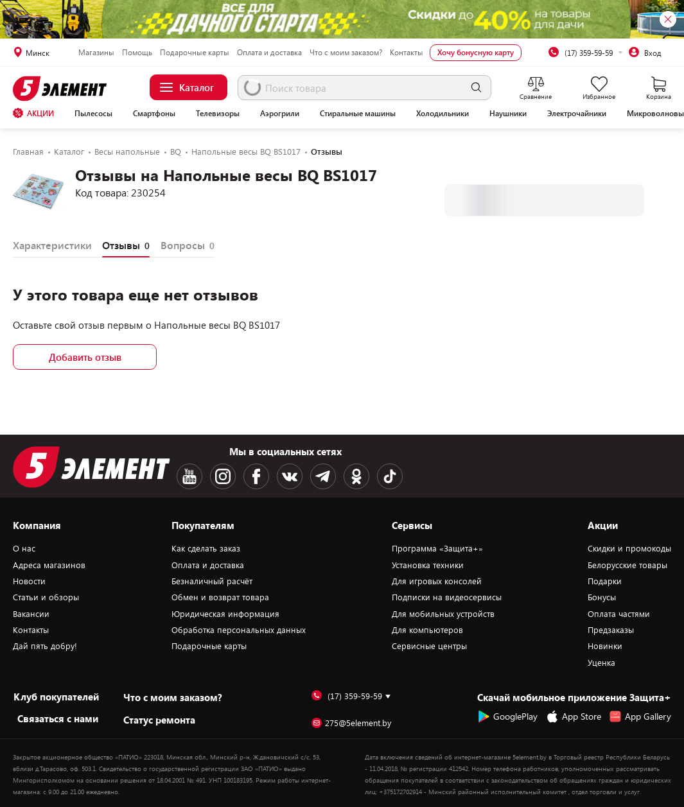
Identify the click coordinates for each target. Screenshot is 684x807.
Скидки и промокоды (629, 548)
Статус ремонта (159, 719)
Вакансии (31, 614)
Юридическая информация (225, 614)
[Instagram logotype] (223, 476)
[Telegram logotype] (323, 476)
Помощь (137, 52)
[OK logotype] (356, 476)
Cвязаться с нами (57, 718)
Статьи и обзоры (46, 597)
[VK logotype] (290, 476)
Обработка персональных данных (238, 630)
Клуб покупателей (56, 696)
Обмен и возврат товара (220, 597)
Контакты (406, 52)
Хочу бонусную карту (475, 52)
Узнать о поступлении (544, 199)
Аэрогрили (279, 113)
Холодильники (442, 113)
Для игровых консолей (437, 581)
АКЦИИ (33, 113)
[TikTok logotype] (390, 476)
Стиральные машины (358, 113)
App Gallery (640, 716)
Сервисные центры (429, 646)
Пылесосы (93, 113)
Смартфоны (154, 113)
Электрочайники (576, 113)
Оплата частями (619, 614)
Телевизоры (218, 113)
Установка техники (428, 565)
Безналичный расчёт (211, 581)
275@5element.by (351, 723)
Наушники (508, 113)
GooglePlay (507, 716)
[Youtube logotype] (189, 476)
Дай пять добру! (45, 646)
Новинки (605, 646)
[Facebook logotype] (256, 476)
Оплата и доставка (269, 52)
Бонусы (602, 597)
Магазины (96, 52)
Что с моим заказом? (346, 52)
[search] (476, 87)
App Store (573, 716)
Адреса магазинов (49, 565)
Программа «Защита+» (437, 548)
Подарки (605, 581)
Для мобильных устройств (443, 614)
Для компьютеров (427, 630)
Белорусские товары (627, 565)
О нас (24, 548)
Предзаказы (611, 630)
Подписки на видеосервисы (447, 597)
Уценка (601, 662)
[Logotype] (63, 88)
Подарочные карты (194, 52)
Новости (29, 581)
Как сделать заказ (205, 548)
